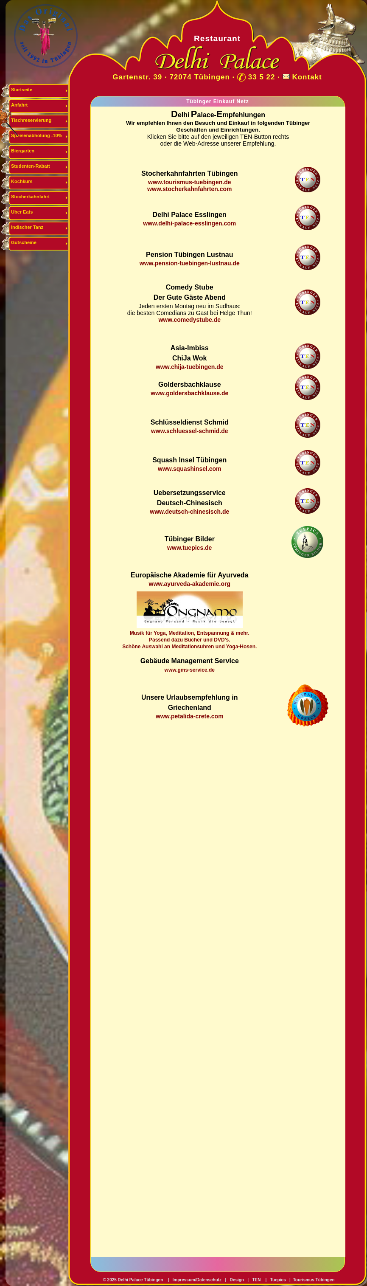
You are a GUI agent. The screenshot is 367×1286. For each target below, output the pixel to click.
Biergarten (22, 150)
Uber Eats (22, 211)
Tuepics (278, 1280)
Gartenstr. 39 (137, 77)
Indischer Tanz (27, 227)
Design (237, 1280)
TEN (256, 1280)
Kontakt (307, 77)
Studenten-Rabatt (30, 166)
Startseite (21, 89)
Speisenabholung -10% (36, 135)
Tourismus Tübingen (313, 1280)
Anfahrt (19, 104)
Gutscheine (23, 242)
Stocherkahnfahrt (30, 196)
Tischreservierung (31, 120)
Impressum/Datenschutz (196, 1280)
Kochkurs (22, 181)
